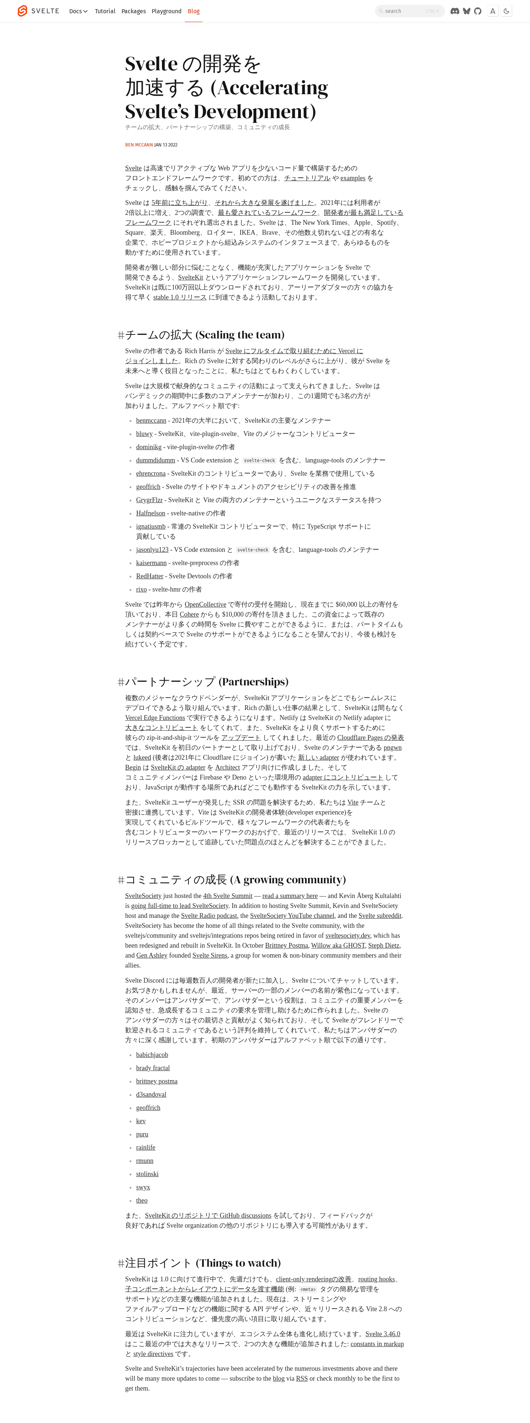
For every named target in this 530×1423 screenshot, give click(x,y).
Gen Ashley (152, 955)
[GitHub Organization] (477, 11)
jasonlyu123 (152, 549)
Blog (193, 11)
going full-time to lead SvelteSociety (180, 905)
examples (352, 178)
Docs (79, 11)
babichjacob (152, 1054)
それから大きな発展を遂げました (264, 202)
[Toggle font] (493, 11)
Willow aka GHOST (338, 945)
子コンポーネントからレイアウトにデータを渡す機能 (204, 1289)
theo (142, 1200)
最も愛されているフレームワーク (267, 212)
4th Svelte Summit (227, 895)
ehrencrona (151, 473)
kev (141, 1121)
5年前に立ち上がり (180, 202)
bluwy (144, 433)
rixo (141, 589)
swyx (143, 1187)
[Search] (410, 11)
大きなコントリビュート (161, 727)
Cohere (189, 614)
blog (279, 1378)
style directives (153, 1354)
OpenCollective (205, 604)
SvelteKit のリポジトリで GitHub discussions (208, 1215)
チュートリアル (307, 178)
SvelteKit (190, 277)
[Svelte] (42, 11)
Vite (352, 802)
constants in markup (377, 1344)
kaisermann (151, 563)
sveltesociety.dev (347, 935)
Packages (133, 11)
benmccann (151, 420)
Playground (167, 11)
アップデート (241, 737)
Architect (227, 767)
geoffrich (148, 486)
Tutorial (105, 11)
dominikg (149, 447)
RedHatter (149, 576)
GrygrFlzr (149, 500)
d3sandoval (151, 1094)
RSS (302, 1378)
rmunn (144, 1160)
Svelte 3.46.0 (382, 1334)
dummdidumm (155, 460)
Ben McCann (139, 145)
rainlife (145, 1147)
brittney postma (156, 1081)
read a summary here (290, 895)
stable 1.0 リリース (180, 297)
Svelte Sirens (209, 955)
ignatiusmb (151, 526)
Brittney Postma (286, 945)
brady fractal (153, 1068)
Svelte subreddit (379, 915)
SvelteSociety (143, 895)
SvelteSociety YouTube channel (292, 915)
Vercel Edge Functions (155, 717)
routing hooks (376, 1279)
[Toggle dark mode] (506, 11)
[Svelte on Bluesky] (466, 11)
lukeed (142, 757)
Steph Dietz (383, 945)
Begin (133, 767)
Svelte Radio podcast (209, 915)
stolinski (147, 1174)
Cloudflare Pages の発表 (370, 737)
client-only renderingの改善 (313, 1279)
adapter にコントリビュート (343, 777)
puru (142, 1134)
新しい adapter (318, 757)
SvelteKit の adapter (178, 767)
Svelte (133, 168)
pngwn (393, 747)
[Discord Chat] (455, 11)
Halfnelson (150, 513)
